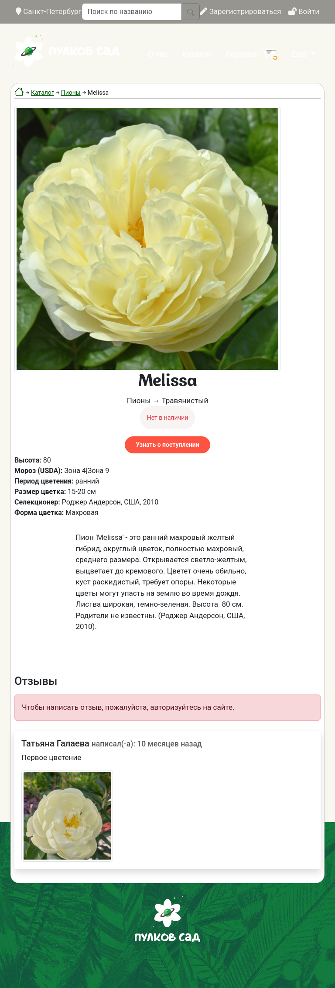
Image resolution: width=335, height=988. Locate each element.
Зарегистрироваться (240, 11)
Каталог (197, 54)
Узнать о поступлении (167, 444)
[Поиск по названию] (132, 11)
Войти (303, 11)
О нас (158, 54)
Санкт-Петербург (49, 11)
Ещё (300, 54)
